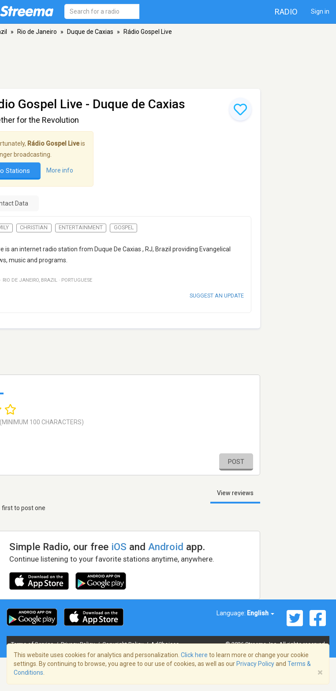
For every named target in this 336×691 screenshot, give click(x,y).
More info (59, 170)
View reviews (235, 492)
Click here (194, 654)
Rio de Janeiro (37, 31)
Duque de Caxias (90, 31)
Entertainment (81, 227)
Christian (34, 227)
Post (236, 462)
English (260, 613)
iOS (119, 546)
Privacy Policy (255, 663)
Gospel (124, 227)
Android (165, 546)
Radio (286, 11)
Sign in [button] (320, 11)
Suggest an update (217, 295)
